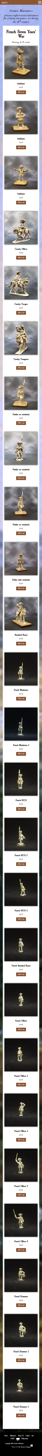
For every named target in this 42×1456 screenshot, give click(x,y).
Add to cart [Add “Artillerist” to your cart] (21, 92)
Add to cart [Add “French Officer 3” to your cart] (21, 1140)
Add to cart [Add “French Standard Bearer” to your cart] (21, 974)
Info (32, 1436)
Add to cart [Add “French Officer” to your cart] (21, 1029)
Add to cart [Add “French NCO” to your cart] (21, 809)
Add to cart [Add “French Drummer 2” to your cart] (21, 1360)
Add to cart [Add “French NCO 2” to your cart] (21, 864)
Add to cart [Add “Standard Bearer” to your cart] (21, 644)
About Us (21, 1436)
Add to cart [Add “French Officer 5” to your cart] (21, 1250)
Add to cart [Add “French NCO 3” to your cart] (21, 919)
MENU (5, 2)
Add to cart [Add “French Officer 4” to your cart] (21, 1195)
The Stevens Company (24, 1447)
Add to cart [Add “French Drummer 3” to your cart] (21, 1415)
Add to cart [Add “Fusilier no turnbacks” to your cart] (21, 423)
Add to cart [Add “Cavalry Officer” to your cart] (21, 258)
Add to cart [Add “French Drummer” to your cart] (21, 1305)
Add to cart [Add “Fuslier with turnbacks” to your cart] (21, 588)
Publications (24, 1439)
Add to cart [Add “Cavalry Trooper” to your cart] (21, 313)
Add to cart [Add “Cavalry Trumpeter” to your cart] (21, 368)
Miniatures (13, 1436)
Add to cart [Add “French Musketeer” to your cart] (21, 699)
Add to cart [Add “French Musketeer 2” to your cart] (21, 754)
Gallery (28, 1436)
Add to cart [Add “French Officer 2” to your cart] (21, 1085)
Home (6, 1436)
